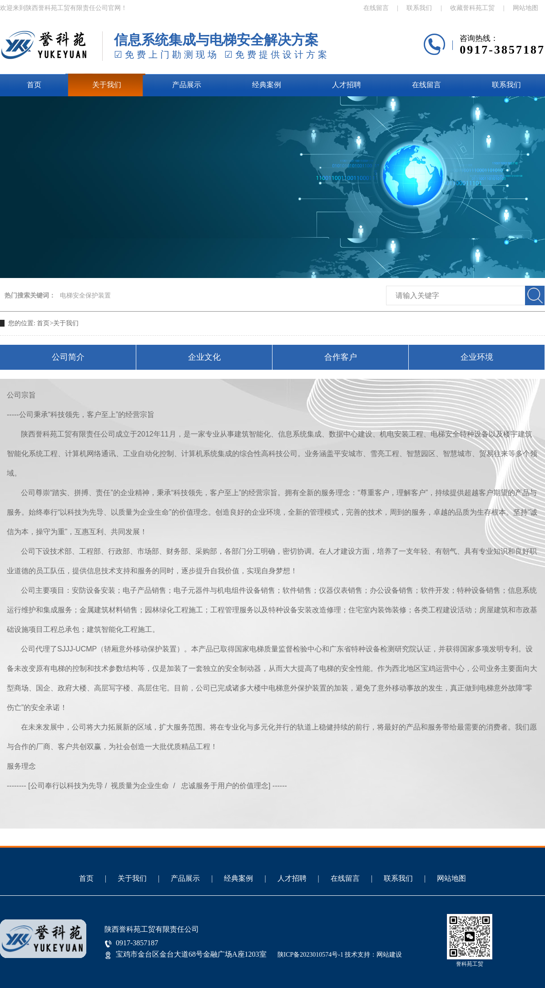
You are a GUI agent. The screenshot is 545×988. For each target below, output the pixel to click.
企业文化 (204, 357)
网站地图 (525, 8)
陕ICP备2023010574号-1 (310, 954)
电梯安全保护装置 (85, 295)
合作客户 (340, 357)
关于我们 (106, 85)
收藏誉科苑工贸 (472, 8)
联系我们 (419, 8)
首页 (34, 85)
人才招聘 (346, 85)
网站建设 (389, 954)
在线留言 (376, 8)
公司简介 (68, 357)
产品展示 (186, 85)
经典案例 (266, 85)
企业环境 (477, 357)
